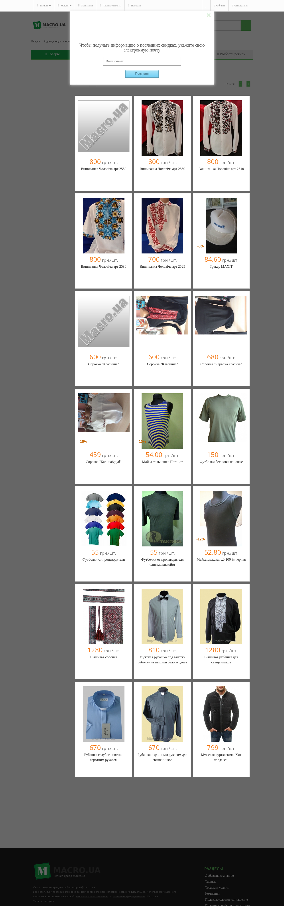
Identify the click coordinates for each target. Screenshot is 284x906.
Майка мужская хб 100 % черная (221, 559)
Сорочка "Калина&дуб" (103, 462)
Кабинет (219, 5)
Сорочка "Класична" (103, 364)
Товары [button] (44, 5)
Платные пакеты (110, 5)
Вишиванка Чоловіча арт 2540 (221, 169)
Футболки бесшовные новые (221, 462)
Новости (134, 5)
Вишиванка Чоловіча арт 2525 (162, 266)
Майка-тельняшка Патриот (162, 462)
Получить (142, 73)
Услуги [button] (64, 5)
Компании (85, 5)
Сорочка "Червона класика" (221, 364)
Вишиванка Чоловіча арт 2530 (103, 266)
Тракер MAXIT (221, 266)
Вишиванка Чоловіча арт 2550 (103, 169)
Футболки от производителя (103, 559)
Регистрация (240, 5)
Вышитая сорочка (103, 657)
